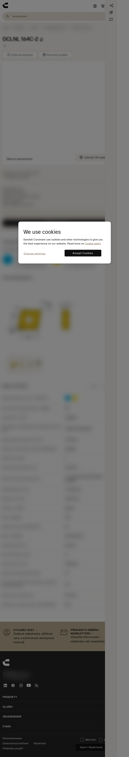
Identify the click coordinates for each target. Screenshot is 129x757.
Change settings (35, 253)
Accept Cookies (83, 253)
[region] (64, 242)
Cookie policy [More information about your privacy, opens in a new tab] (93, 243)
